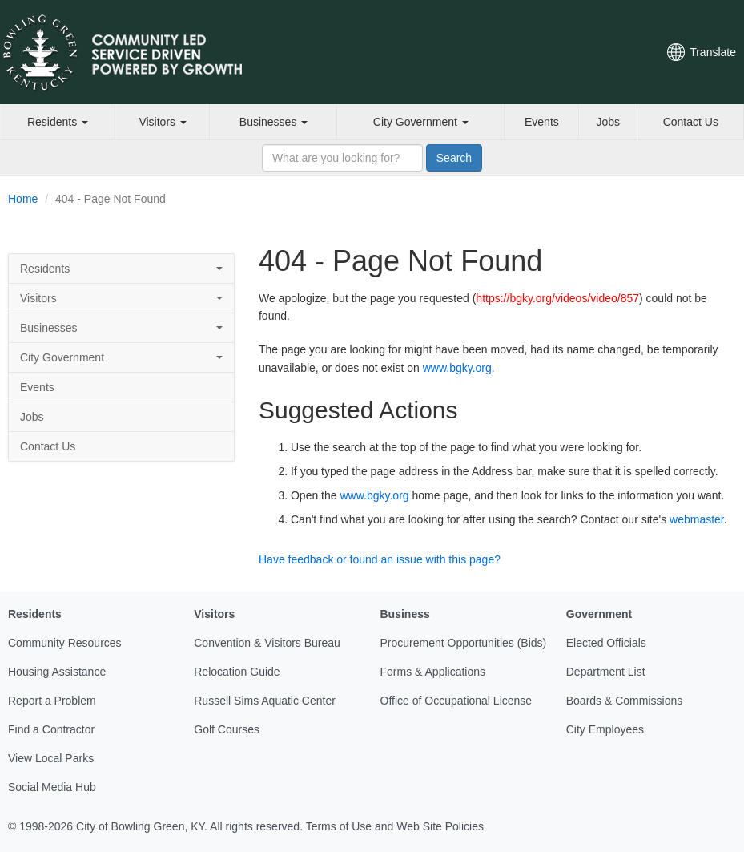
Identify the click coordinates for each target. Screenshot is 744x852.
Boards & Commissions (624, 700)
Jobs (608, 121)
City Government (421, 121)
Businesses (273, 121)
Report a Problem (52, 700)
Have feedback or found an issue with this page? (380, 559)
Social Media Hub (52, 787)
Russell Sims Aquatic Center (265, 700)
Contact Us (690, 121)
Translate (713, 52)
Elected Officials (606, 642)
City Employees (605, 729)
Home (23, 198)
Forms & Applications (433, 671)
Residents (57, 121)
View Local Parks (51, 758)
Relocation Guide (237, 671)
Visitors (163, 121)
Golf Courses (226, 729)
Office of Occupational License (456, 700)
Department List (605, 671)
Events (542, 121)
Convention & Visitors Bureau (267, 642)
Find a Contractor (51, 729)
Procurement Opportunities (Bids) (463, 642)
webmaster (697, 519)
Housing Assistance (57, 671)
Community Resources (65, 642)
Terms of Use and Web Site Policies (395, 826)
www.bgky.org (457, 367)
